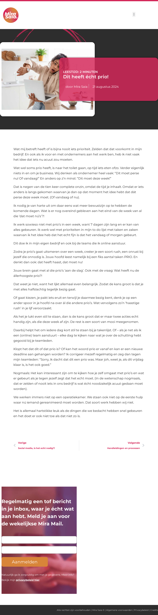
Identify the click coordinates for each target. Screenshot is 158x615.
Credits (154, 610)
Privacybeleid (141, 610)
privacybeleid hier (28, 579)
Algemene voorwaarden (119, 610)
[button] (133, 14)
